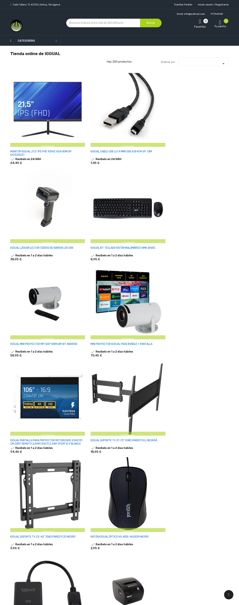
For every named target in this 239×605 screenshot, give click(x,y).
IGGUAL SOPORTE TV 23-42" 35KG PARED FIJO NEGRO (100, 170)
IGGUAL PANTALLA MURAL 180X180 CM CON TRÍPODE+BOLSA (212, 345)
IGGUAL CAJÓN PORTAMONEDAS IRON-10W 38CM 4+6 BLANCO (24, 286)
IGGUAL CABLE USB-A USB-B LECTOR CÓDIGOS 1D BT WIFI (174, 461)
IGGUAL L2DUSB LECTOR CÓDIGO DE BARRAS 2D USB (99, 112)
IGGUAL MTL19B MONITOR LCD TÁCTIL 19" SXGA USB (25, 343)
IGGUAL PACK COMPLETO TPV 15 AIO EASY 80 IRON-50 (175, 228)
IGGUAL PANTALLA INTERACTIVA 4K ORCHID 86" (136, 228)
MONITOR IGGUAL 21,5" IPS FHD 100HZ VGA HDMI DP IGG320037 (26, 112)
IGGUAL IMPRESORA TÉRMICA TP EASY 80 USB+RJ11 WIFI (60, 345)
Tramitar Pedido (183, 4)
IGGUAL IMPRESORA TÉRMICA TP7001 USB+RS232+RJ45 (22, 403)
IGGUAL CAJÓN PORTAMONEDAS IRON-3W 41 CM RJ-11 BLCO (63, 286)
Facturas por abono (149, 536)
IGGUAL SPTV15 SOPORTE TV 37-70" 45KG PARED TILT (100, 228)
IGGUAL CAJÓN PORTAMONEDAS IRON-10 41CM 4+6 (100, 461)
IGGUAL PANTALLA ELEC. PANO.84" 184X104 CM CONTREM (174, 403)
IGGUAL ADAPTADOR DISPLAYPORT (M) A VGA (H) (174, 170)
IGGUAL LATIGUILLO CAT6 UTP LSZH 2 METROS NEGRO (62, 403)
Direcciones (144, 543)
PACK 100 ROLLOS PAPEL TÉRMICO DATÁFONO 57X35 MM (137, 286)
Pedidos (142, 530)
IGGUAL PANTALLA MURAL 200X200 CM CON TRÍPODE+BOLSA (100, 403)
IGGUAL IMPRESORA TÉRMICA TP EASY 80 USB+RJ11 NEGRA (210, 170)
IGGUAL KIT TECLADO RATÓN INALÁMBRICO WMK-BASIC (134, 112)
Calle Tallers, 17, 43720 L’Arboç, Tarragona (36, 4)
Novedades (84, 504)
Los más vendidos (88, 510)
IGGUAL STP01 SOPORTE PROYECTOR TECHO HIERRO (62, 228)
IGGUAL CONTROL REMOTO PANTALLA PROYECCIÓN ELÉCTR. (63, 461)
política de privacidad (182, 525)
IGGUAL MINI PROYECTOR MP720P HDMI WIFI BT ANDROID (174, 112)
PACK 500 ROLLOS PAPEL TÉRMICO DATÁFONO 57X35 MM (175, 286)
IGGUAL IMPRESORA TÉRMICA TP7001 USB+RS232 (96, 345)
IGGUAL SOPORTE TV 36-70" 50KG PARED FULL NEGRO (25, 228)
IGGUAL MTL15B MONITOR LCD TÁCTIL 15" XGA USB (100, 284)
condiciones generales (209, 522)
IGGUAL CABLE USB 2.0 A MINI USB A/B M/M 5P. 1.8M (63, 110)
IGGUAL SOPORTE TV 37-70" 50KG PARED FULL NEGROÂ (63, 170)
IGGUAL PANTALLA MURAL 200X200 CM (175, 343)
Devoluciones (115, 539)
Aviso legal (113, 519)
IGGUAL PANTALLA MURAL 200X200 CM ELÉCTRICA (137, 401)
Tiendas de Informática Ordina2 (114, 572)
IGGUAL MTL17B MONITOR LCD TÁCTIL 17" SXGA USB (212, 284)
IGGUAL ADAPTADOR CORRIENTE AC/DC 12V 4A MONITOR (212, 461)
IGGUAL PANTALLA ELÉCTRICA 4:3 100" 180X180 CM (209, 228)
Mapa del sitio (115, 559)
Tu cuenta (144, 496)
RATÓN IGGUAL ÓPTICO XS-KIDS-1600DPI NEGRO (137, 168)
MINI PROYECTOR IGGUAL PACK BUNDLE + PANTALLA (213, 110)
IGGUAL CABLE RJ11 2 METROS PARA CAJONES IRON (211, 403)
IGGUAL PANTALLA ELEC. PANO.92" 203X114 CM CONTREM (24, 461)
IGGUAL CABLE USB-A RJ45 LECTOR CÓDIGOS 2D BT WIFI (136, 461)
